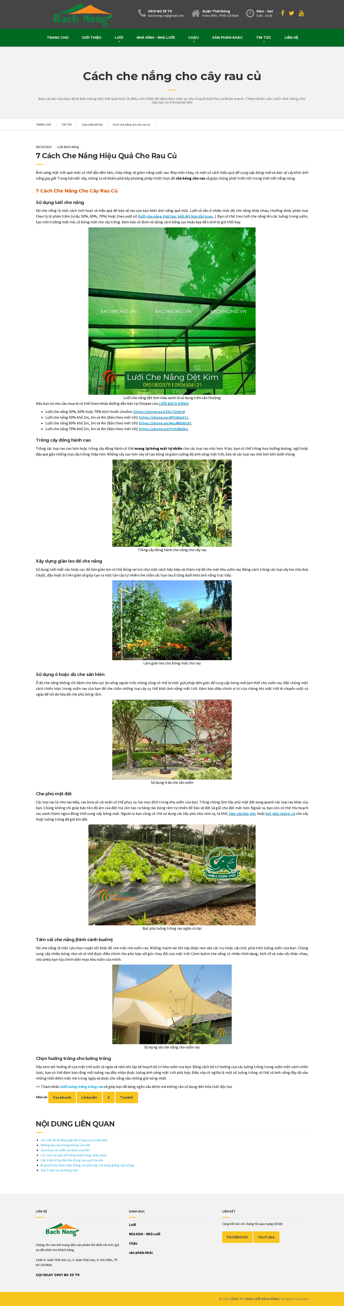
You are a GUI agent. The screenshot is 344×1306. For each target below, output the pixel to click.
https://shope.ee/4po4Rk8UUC (165, 423)
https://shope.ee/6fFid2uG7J (163, 417)
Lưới (119, 37)
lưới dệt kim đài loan (194, 216)
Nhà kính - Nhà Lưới (156, 37)
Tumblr (126, 1097)
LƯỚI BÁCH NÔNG (173, 403)
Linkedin (89, 1097)
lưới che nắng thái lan (157, 216)
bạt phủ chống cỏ (280, 813)
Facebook (62, 1097)
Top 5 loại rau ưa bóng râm (59, 1170)
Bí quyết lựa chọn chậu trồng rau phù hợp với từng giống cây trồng (87, 1165)
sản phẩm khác (227, 37)
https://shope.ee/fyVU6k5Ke (163, 428)
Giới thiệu (91, 37)
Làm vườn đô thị (92, 124)
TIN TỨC (263, 37)
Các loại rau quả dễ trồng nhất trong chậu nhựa (73, 1155)
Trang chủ (58, 37)
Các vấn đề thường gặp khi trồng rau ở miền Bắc (74, 1140)
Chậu (193, 37)
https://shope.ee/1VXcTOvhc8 (159, 411)
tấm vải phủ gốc (242, 813)
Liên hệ (291, 37)
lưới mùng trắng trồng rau (81, 1086)
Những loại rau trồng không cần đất (65, 1145)
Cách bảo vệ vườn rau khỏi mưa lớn (65, 1150)
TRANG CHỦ (43, 124)
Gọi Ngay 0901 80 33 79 (58, 1275)
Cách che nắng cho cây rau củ (131, 124)
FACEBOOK (237, 1237)
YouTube (266, 1237)
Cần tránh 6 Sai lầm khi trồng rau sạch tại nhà (72, 1160)
